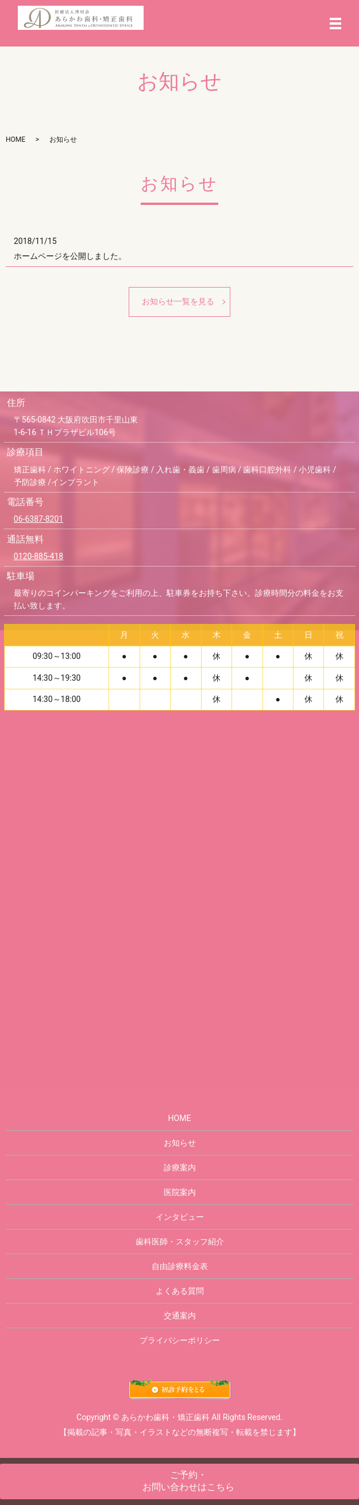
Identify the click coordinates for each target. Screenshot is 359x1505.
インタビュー (180, 1216)
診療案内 (180, 1167)
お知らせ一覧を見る (178, 301)
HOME (15, 139)
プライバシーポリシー (180, 1340)
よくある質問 (180, 1290)
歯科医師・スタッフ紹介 (180, 1241)
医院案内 (180, 1192)
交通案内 (180, 1315)
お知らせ (180, 1142)
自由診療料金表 (180, 1266)
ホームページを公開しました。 (70, 256)
